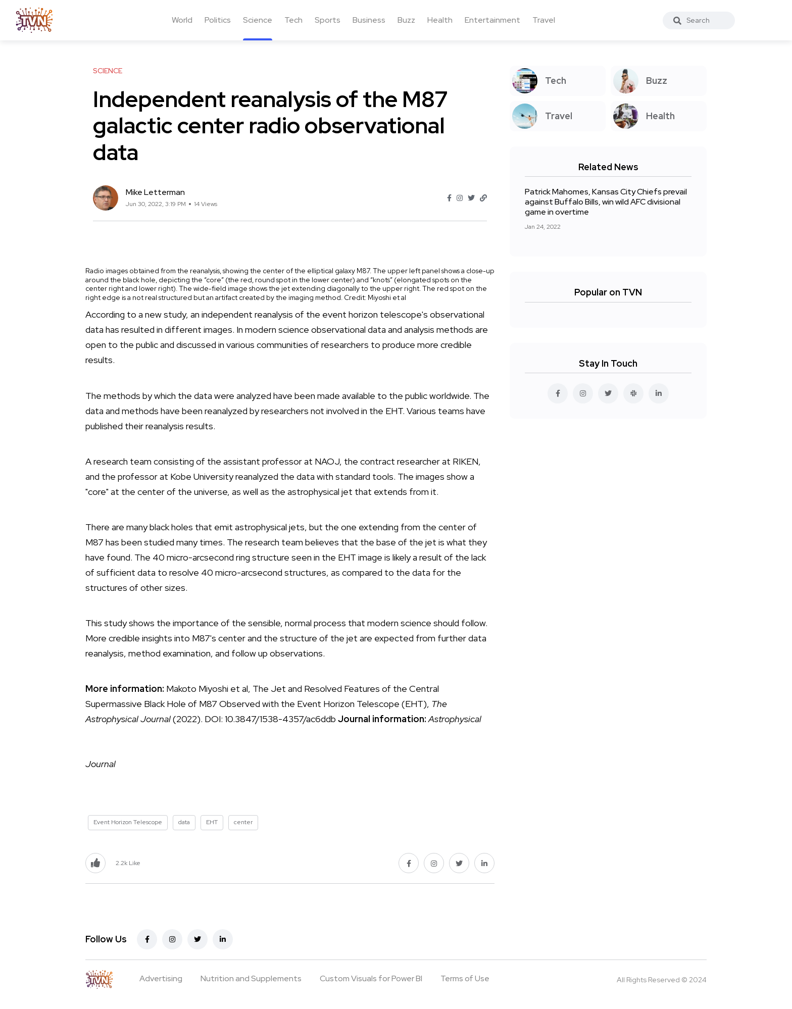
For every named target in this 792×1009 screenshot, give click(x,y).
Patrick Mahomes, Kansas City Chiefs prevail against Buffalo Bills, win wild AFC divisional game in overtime (606, 201)
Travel (543, 20)
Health (440, 20)
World (182, 20)
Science (257, 20)
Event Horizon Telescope (127, 822)
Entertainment (492, 20)
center (243, 822)
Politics (218, 20)
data (184, 822)
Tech (293, 20)
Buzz (406, 20)
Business (369, 20)
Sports (327, 20)
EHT (212, 822)
